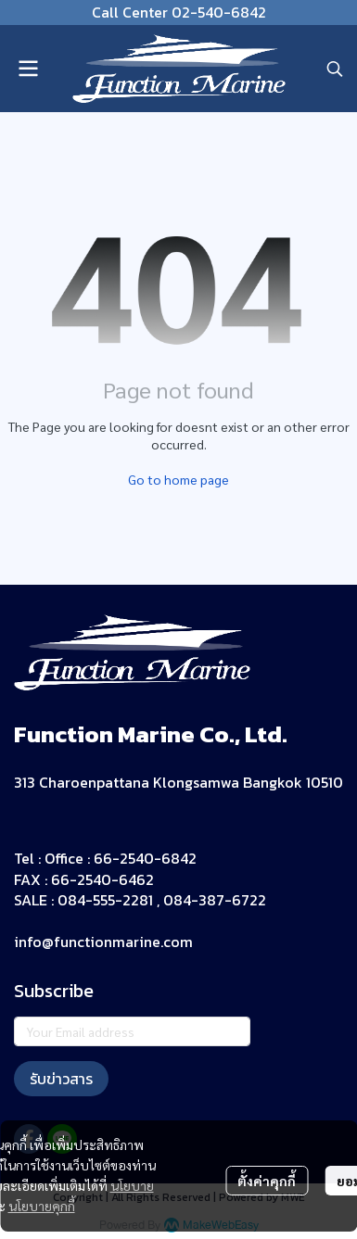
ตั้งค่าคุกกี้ (266, 1180)
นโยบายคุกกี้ (41, 1205)
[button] (335, 69)
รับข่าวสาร (61, 1079)
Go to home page (178, 479)
